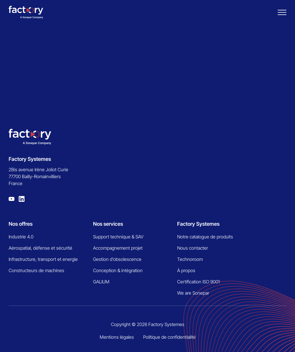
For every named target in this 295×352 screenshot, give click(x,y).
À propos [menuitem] (186, 270)
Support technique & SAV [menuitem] (118, 237)
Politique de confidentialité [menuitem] (169, 337)
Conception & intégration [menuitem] (118, 270)
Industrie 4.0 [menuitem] (21, 237)
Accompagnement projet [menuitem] (118, 248)
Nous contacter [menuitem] (192, 248)
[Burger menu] (282, 12)
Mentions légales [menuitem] (117, 337)
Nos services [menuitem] (108, 224)
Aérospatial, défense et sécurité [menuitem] (40, 248)
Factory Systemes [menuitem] (198, 224)
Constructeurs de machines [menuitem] (36, 270)
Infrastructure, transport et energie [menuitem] (43, 259)
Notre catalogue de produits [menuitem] (205, 237)
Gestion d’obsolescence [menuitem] (117, 259)
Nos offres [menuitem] (21, 224)
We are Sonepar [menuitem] (193, 293)
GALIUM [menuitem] (101, 282)
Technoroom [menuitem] (190, 259)
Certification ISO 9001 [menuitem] (198, 282)
